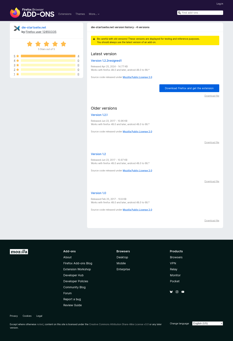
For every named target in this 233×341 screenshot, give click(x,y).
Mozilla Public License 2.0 (137, 77)
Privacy (14, 315)
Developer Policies (75, 281)
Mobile (121, 263)
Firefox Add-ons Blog (77, 263)
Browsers (176, 257)
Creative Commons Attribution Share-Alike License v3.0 (119, 324)
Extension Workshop (77, 269)
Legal (39, 315)
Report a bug (72, 299)
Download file (212, 95)
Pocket (175, 281)
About (67, 257)
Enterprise (123, 269)
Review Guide (72, 305)
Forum (67, 293)
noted (40, 324)
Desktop (122, 257)
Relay (173, 269)
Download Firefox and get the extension (189, 88)
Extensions (65, 14)
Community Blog (74, 287)
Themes (80, 14)
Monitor (175, 275)
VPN (173, 263)
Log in (220, 3)
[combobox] (200, 13)
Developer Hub (73, 275)
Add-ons (69, 251)
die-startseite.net (34, 27)
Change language (179, 323)
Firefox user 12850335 (41, 32)
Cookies (27, 315)
